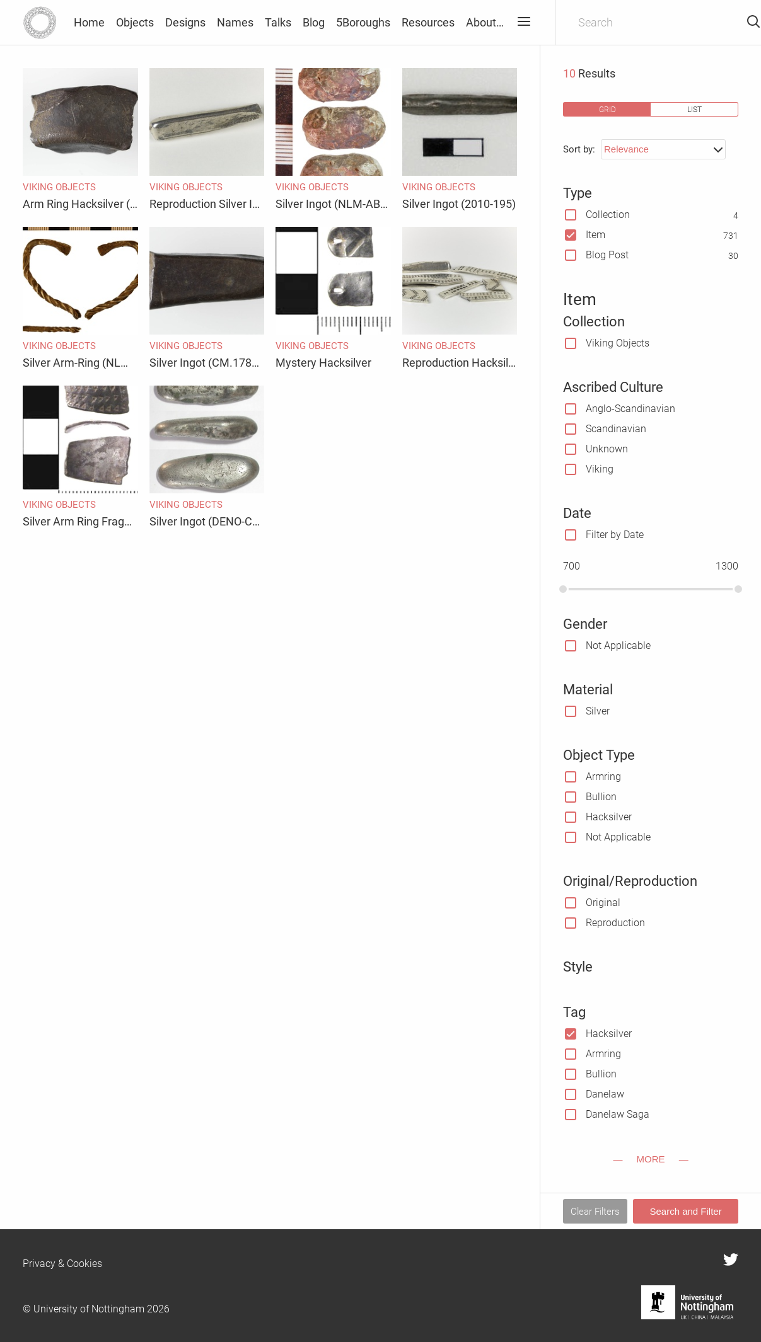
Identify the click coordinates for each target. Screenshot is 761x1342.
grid (607, 109)
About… (485, 22)
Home (89, 22)
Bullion (601, 797)
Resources (428, 22)
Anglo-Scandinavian (630, 409)
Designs (185, 22)
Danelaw (605, 1094)
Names (235, 22)
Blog (314, 22)
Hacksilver (609, 817)
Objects (135, 22)
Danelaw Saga (617, 1114)
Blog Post (607, 255)
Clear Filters (595, 1211)
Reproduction (615, 923)
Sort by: (579, 149)
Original (603, 903)
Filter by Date (615, 535)
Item (595, 235)
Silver (598, 711)
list (694, 109)
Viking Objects (617, 343)
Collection (608, 215)
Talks (278, 22)
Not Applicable (618, 645)
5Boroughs (363, 22)
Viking (599, 469)
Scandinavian (616, 429)
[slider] (563, 589)
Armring (603, 777)
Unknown (607, 449)
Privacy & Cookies (62, 1264)
